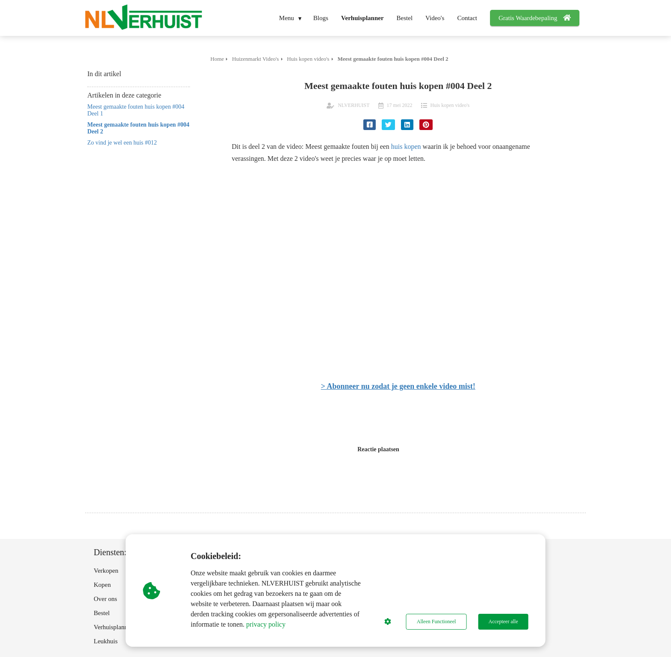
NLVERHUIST (353, 105)
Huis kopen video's (450, 105)
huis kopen (406, 146)
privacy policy (265, 624)
